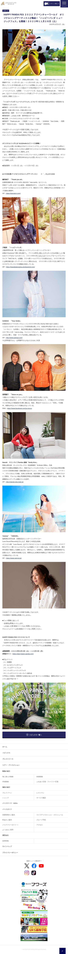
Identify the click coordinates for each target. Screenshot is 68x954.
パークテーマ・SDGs (10, 803)
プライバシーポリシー (10, 852)
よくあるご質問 (7, 830)
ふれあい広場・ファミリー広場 (47, 782)
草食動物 (5, 782)
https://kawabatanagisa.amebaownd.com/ (20, 267)
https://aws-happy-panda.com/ (23, 654)
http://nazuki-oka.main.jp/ (15, 482)
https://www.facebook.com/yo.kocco (19, 408)
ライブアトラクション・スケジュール (49, 815)
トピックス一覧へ (35, 735)
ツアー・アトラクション (11, 765)
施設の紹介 (6, 787)
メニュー (64, 6)
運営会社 (5, 835)
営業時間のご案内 (8, 815)
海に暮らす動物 (7, 777)
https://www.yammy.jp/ (13, 558)
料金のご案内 (7, 820)
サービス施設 (41, 798)
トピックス (6, 753)
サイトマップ (7, 846)
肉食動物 (39, 777)
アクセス (39, 825)
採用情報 (5, 841)
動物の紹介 (6, 771)
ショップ (5, 798)
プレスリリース (7, 759)
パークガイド (7, 809)
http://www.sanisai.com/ (14, 338)
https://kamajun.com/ (13, 193)
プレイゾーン (7, 793)
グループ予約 (41, 820)
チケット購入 (54, 3)
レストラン (40, 793)
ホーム (4, 747)
